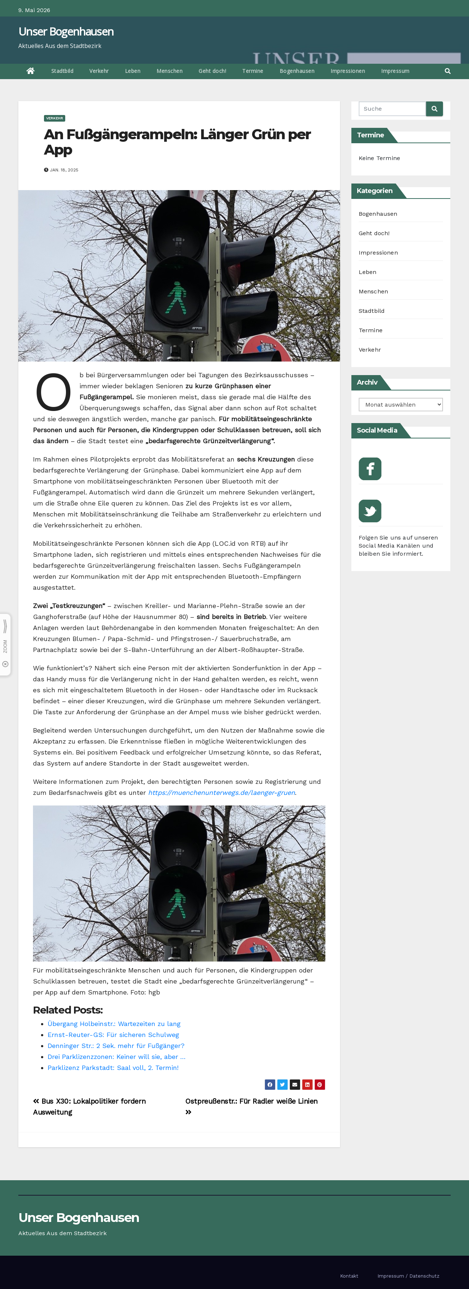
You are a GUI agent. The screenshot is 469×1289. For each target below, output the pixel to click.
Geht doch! (212, 70)
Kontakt (349, 1276)
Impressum (395, 70)
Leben (133, 70)
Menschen (169, 70)
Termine (252, 70)
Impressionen (347, 70)
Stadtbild (62, 70)
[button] (448, 71)
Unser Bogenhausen (65, 31)
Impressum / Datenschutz (408, 1276)
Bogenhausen (297, 70)
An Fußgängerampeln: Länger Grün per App (177, 142)
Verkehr (99, 70)
